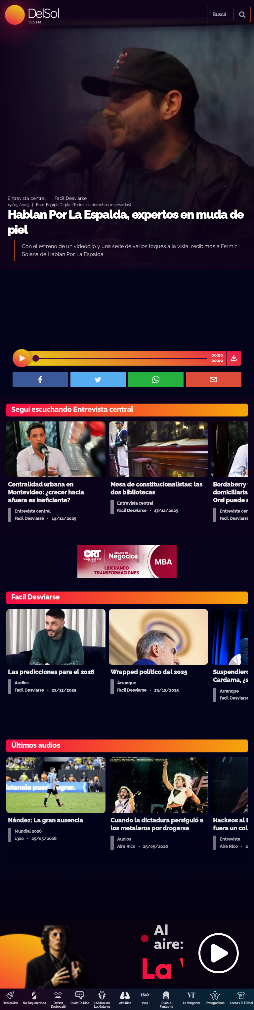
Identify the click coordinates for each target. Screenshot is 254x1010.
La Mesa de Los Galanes (102, 1004)
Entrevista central (27, 198)
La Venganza (191, 1003)
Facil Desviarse (71, 198)
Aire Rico (125, 1003)
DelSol (43, 13)
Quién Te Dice (79, 1003)
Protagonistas (215, 1003)
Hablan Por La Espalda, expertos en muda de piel (125, 222)
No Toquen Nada (34, 1003)
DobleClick (10, 1003)
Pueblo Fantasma (166, 1004)
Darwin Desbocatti (58, 1004)
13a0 (145, 1003)
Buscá (219, 15)
